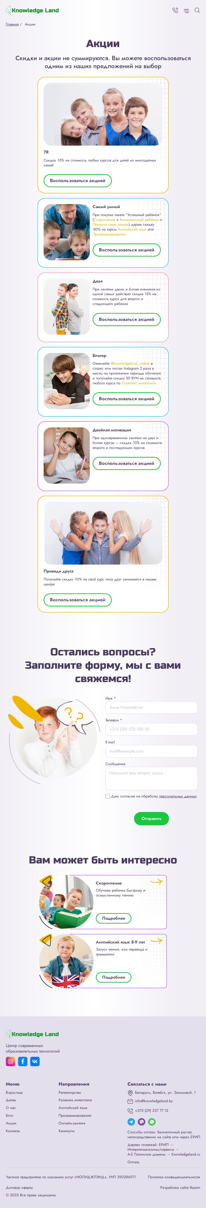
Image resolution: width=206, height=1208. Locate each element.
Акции (11, 1123)
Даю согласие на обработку (154, 796)
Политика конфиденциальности (174, 1177)
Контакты (13, 1131)
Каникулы (67, 1131)
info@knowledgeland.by (154, 1101)
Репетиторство (70, 1092)
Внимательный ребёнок (139, 219)
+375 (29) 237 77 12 (151, 1110)
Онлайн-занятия (72, 1123)
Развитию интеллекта (139, 383)
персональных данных (178, 796)
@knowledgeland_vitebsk (130, 363)
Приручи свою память (111, 224)
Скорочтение (104, 219)
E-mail (110, 742)
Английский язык (132, 229)
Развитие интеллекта (75, 1100)
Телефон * (113, 720)
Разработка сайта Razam (180, 1187)
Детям (11, 1100)
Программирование (109, 234)
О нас (11, 1107)
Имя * (110, 698)
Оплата (133, 1162)
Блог (9, 1115)
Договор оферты (19, 1187)
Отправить (151, 818)
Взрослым (14, 1092)
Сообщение (115, 764)
